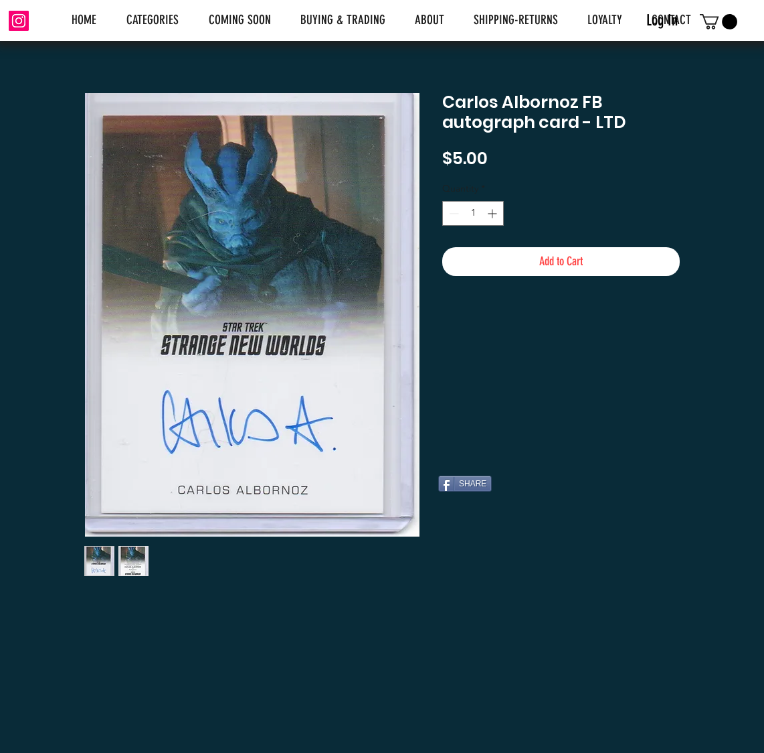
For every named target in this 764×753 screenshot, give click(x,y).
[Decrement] (452, 213)
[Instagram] (19, 21)
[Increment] (493, 213)
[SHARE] (465, 484)
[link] (718, 21)
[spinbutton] (473, 213)
